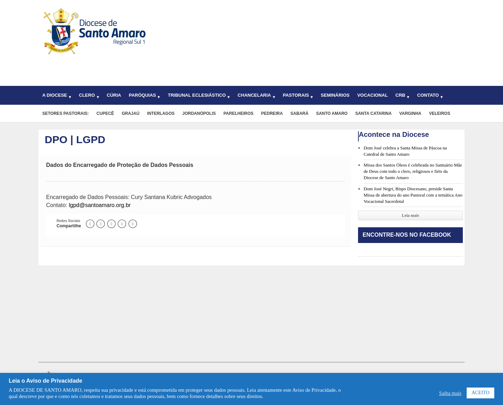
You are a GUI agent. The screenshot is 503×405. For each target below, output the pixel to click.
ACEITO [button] (480, 392)
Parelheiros (239, 113)
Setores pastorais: (65, 113)
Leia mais (410, 215)
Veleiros (439, 113)
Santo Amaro (332, 113)
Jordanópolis (199, 113)
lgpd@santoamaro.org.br (100, 205)
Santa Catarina (373, 113)
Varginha (410, 113)
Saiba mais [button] (450, 393)
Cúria (114, 95)
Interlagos (161, 113)
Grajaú (130, 113)
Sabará (299, 113)
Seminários (335, 95)
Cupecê (105, 113)
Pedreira (272, 113)
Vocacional (372, 95)
